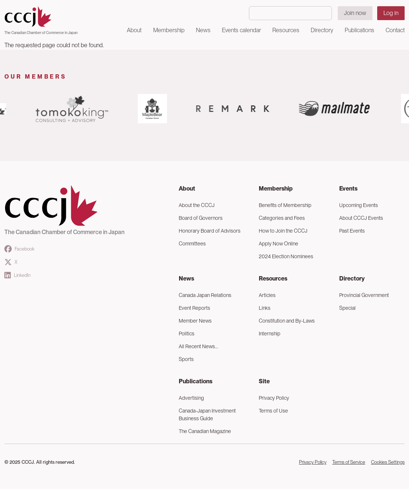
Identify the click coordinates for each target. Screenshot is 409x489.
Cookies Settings (388, 462)
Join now (355, 13)
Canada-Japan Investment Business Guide (207, 414)
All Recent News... (198, 346)
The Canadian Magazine (205, 431)
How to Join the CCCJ (283, 231)
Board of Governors (201, 218)
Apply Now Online (278, 244)
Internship (269, 333)
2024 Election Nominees (286, 256)
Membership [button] (169, 30)
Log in (390, 13)
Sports (186, 359)
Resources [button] (285, 30)
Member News (195, 321)
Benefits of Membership (285, 205)
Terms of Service (348, 462)
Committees (192, 244)
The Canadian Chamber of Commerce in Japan (40, 32)
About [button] (134, 30)
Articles (267, 295)
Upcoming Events (358, 205)
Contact (395, 30)
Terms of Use (273, 411)
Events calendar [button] (241, 30)
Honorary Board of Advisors (210, 231)
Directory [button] (322, 30)
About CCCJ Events (361, 218)
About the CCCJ (197, 205)
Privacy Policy (274, 398)
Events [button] (348, 188)
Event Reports (194, 308)
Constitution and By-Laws (287, 321)
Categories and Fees (282, 218)
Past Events (352, 231)
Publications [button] (359, 30)
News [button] (203, 30)
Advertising (191, 398)
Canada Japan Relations (205, 295)
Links (264, 308)
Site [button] (264, 381)
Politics (186, 333)
